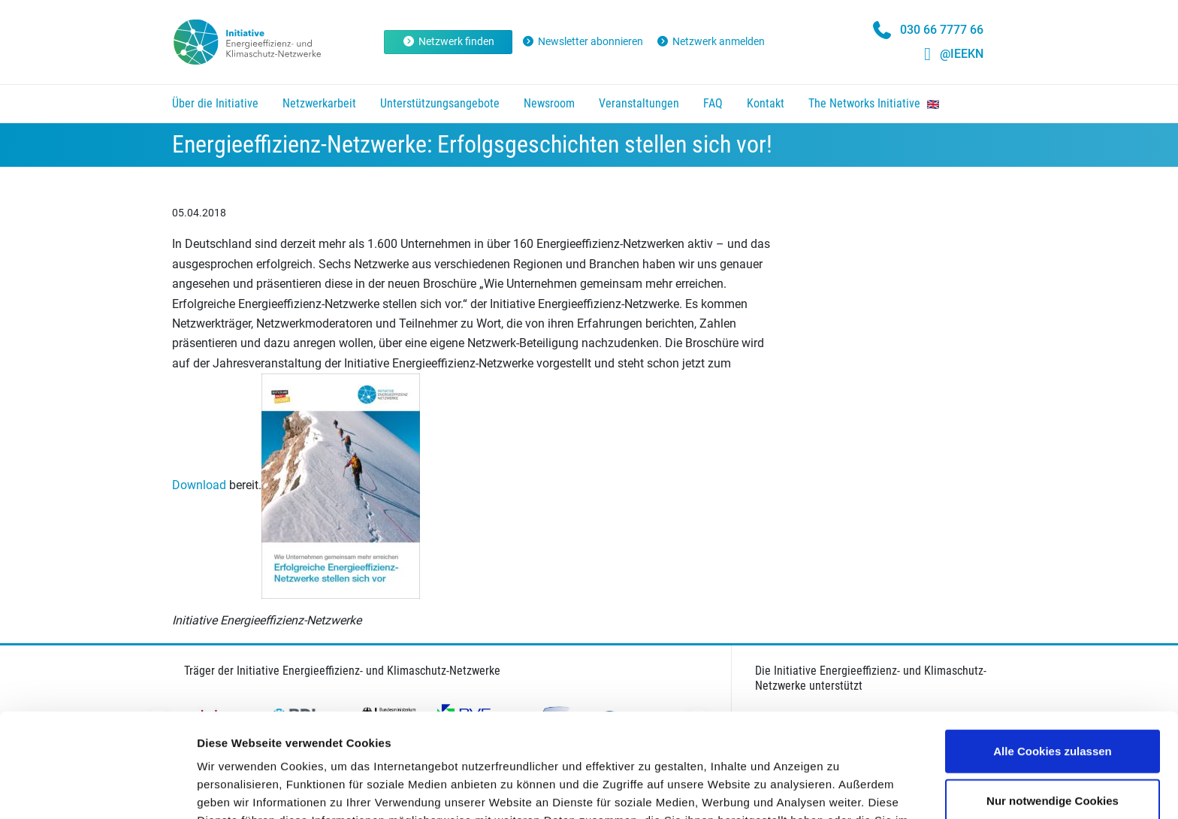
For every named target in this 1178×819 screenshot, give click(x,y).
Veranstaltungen (639, 103)
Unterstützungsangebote (440, 103)
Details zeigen (799, 789)
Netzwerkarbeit (319, 103)
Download (199, 485)
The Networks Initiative (873, 103)
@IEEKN (961, 54)
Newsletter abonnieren (583, 41)
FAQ (713, 103)
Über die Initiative (215, 103)
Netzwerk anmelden (710, 41)
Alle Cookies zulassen (1052, 653)
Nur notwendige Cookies (1052, 703)
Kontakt (765, 103)
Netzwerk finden (448, 41)
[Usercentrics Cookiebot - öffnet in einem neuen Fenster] (97, 789)
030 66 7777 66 (941, 30)
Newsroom (549, 103)
